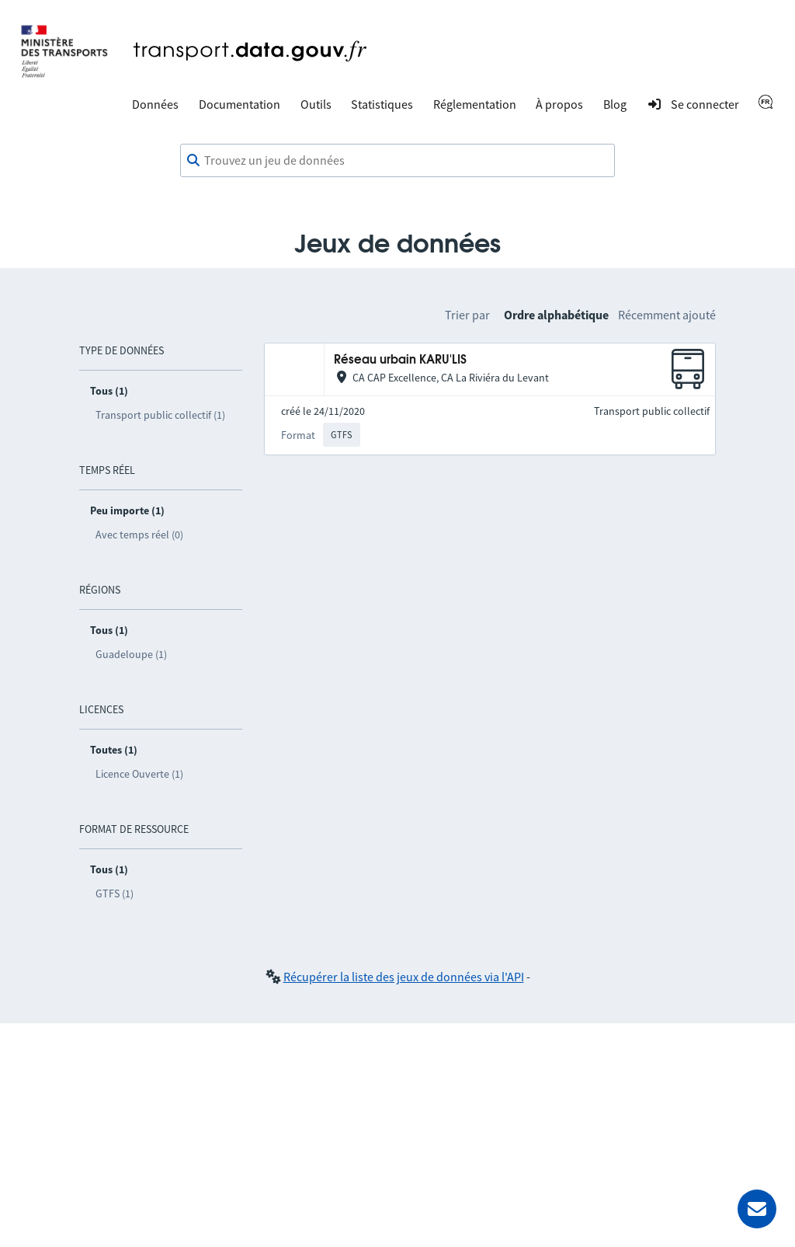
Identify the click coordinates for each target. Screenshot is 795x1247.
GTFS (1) (114, 893)
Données (155, 104)
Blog (615, 104)
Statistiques (382, 104)
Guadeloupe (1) (131, 654)
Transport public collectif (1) (160, 415)
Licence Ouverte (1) (139, 774)
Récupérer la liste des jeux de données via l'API (403, 976)
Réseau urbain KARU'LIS (400, 360)
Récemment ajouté (667, 314)
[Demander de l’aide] (757, 1209)
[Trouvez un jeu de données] (397, 161)
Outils (316, 104)
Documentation (239, 104)
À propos (559, 104)
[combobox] (397, 161)
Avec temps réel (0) (139, 535)
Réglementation (474, 104)
